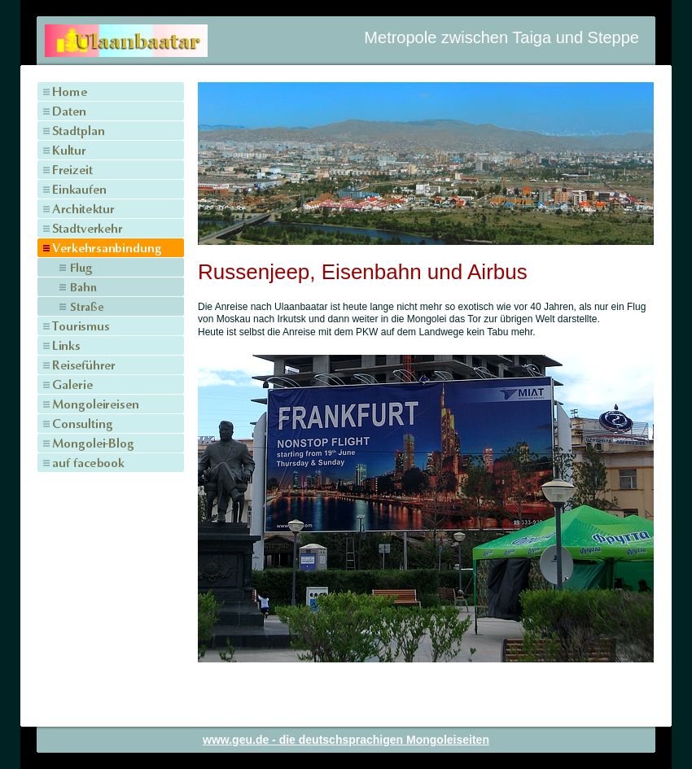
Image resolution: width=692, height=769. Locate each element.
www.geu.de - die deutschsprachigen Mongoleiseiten (346, 739)
